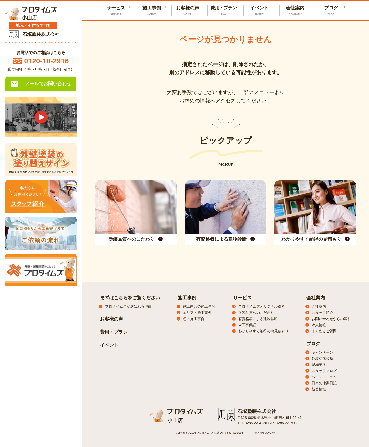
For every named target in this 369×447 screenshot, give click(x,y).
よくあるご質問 (324, 331)
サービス (242, 297)
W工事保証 (247, 325)
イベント (259, 10)
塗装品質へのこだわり (256, 313)
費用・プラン (223, 10)
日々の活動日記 (324, 383)
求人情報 (319, 325)
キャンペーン (322, 352)
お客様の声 (187, 10)
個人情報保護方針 (264, 432)
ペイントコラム (324, 377)
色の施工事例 (193, 319)
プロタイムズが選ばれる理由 (128, 306)
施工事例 (152, 10)
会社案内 (295, 10)
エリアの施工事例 (197, 313)
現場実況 (319, 365)
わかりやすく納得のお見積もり (263, 331)
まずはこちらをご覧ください (130, 297)
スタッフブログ (324, 371)
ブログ (331, 10)
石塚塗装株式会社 (255, 410)
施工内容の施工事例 (199, 306)
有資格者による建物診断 (258, 319)
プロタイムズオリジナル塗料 (261, 306)
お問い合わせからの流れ (331, 319)
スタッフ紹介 (322, 313)
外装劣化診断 (322, 358)
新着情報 (319, 389)
